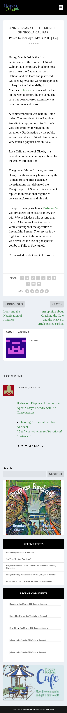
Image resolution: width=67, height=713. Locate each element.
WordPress (50, 709)
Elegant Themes (29, 709)
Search (7, 468)
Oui (18, 387)
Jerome (27, 90)
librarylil (13, 616)
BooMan (13, 604)
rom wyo (27, 38)
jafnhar (13, 640)
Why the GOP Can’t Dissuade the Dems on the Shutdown (29, 581)
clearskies (13, 628)
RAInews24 (50, 208)
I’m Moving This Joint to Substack (20, 552)
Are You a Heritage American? (18, 559)
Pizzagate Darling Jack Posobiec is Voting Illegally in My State (31, 575)
